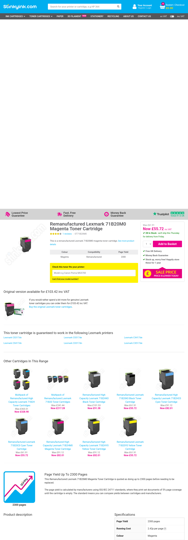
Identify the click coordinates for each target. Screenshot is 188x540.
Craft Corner (39, 508)
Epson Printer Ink (16, 500)
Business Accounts (98, 495)
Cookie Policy (70, 508)
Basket (169, 5)
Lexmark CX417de (133, 151)
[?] (165, 343)
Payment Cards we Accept (102, 504)
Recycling (113, 16)
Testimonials (69, 495)
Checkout (179, 5)
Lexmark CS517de (73, 151)
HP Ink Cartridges (16, 491)
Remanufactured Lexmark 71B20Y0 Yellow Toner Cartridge (130, 260)
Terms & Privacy (71, 504)
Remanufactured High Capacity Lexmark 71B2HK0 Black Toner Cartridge (94, 212)
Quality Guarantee (72, 500)
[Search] (118, 7)
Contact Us (144, 16)
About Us (128, 16)
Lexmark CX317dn (73, 157)
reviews (67, 48)
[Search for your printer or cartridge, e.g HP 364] (81, 7)
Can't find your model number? (65, 93)
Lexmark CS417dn (13, 157)
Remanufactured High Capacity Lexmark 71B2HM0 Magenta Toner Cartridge (58, 260)
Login (149, 8)
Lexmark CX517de (133, 157)
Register (141, 8)
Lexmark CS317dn (13, 151)
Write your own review (65, 413)
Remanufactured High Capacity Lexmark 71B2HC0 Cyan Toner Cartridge (166, 212)
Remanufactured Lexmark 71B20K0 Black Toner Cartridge (130, 212)
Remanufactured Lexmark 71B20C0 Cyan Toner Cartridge (21, 260)
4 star (7, 407)
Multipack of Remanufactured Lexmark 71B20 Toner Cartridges (57, 212)
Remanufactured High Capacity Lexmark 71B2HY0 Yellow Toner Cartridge (94, 260)
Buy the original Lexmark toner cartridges (50, 121)
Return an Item (40, 500)
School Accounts (97, 500)
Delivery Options (96, 491)
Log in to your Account (44, 491)
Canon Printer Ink (16, 495)
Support (67, 491)
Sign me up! (133, 496)
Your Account (145, 5)
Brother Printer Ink (16, 504)
